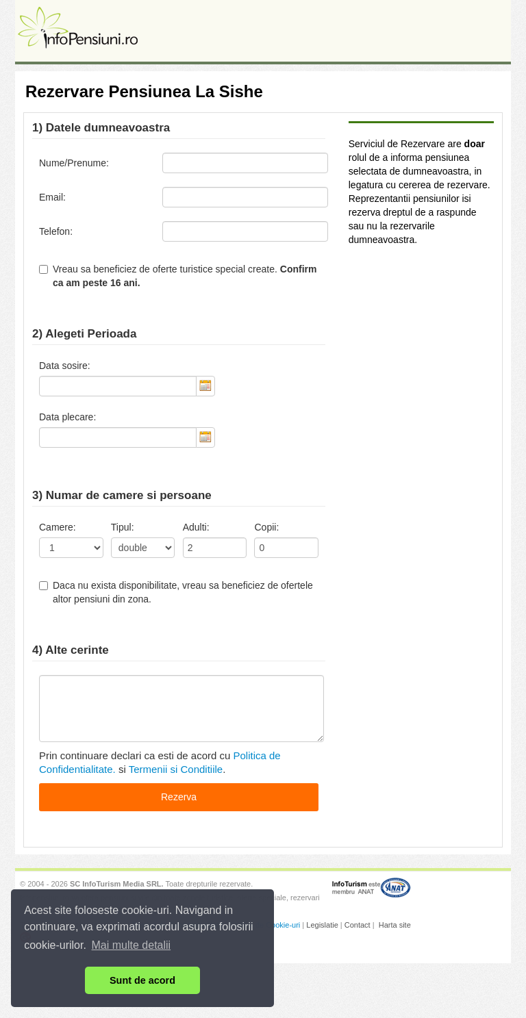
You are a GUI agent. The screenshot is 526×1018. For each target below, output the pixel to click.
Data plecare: (67, 416)
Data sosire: (64, 365)
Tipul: (122, 527)
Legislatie (322, 925)
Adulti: (196, 527)
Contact (358, 925)
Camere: (57, 527)
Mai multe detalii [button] (131, 945)
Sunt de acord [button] (142, 980)
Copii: (266, 527)
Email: (52, 197)
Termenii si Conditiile (176, 769)
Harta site (395, 925)
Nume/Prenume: (74, 162)
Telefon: (56, 231)
